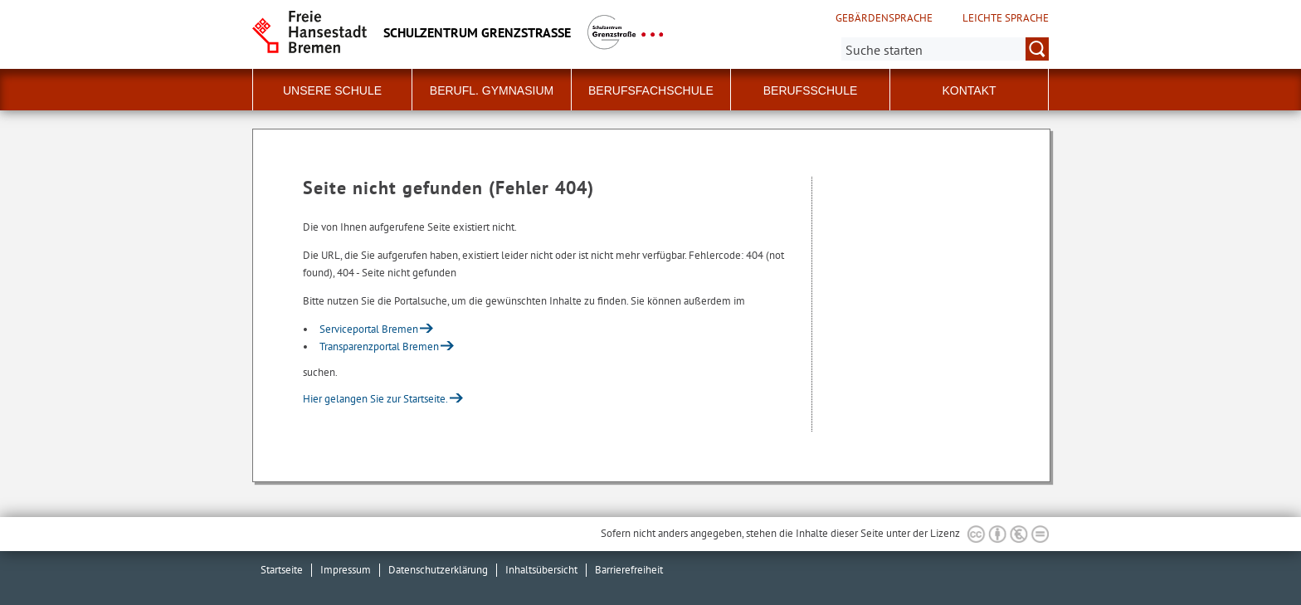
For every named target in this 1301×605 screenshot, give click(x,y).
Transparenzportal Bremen (379, 346)
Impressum (345, 570)
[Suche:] (945, 49)
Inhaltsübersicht (541, 570)
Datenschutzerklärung (438, 570)
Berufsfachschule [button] (651, 90)
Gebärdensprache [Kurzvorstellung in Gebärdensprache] (884, 18)
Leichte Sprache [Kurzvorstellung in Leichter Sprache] (1005, 18)
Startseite (282, 570)
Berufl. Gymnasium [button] (491, 90)
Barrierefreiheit (629, 570)
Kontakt (969, 90)
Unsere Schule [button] (332, 90)
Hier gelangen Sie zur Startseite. (375, 399)
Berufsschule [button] (810, 90)
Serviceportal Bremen (368, 329)
